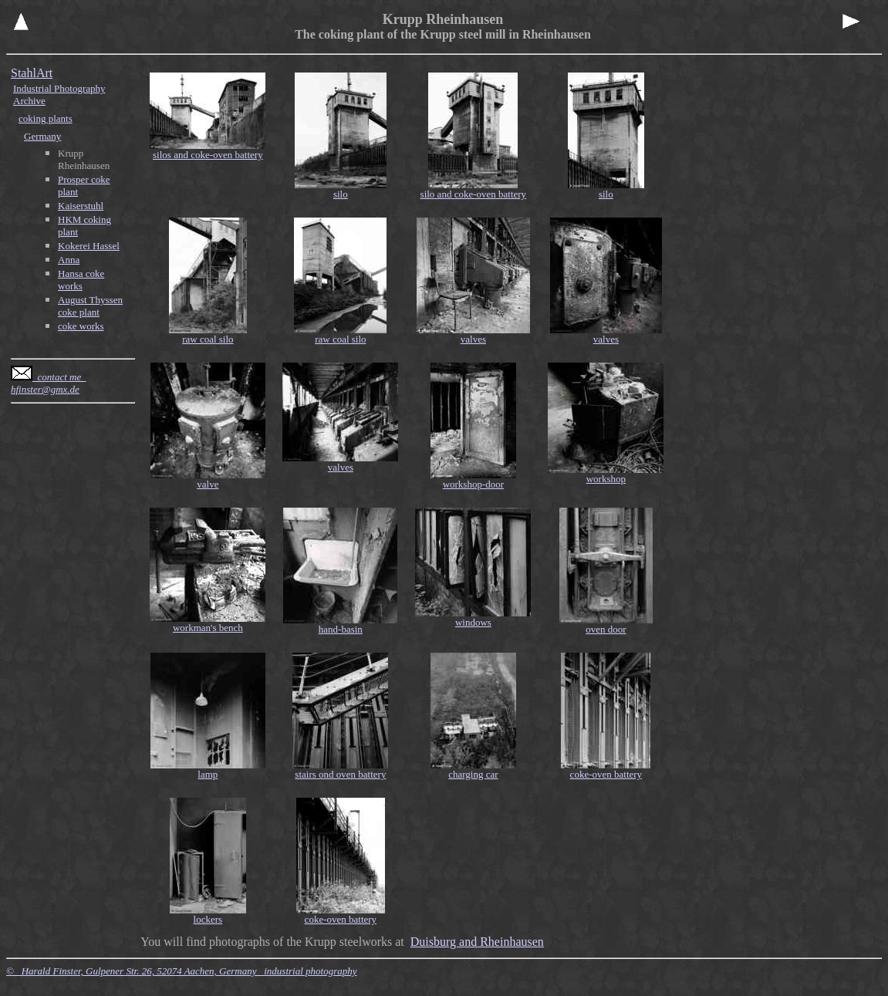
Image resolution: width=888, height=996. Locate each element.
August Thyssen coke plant (90, 306)
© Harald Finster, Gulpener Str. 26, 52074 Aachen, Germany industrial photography (181, 971)
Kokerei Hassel (89, 246)
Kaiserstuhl (80, 205)
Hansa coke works (81, 280)
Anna (68, 259)
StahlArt (31, 72)
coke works (81, 326)
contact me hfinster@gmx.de (48, 383)
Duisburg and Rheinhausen (477, 941)
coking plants (46, 118)
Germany (42, 136)
